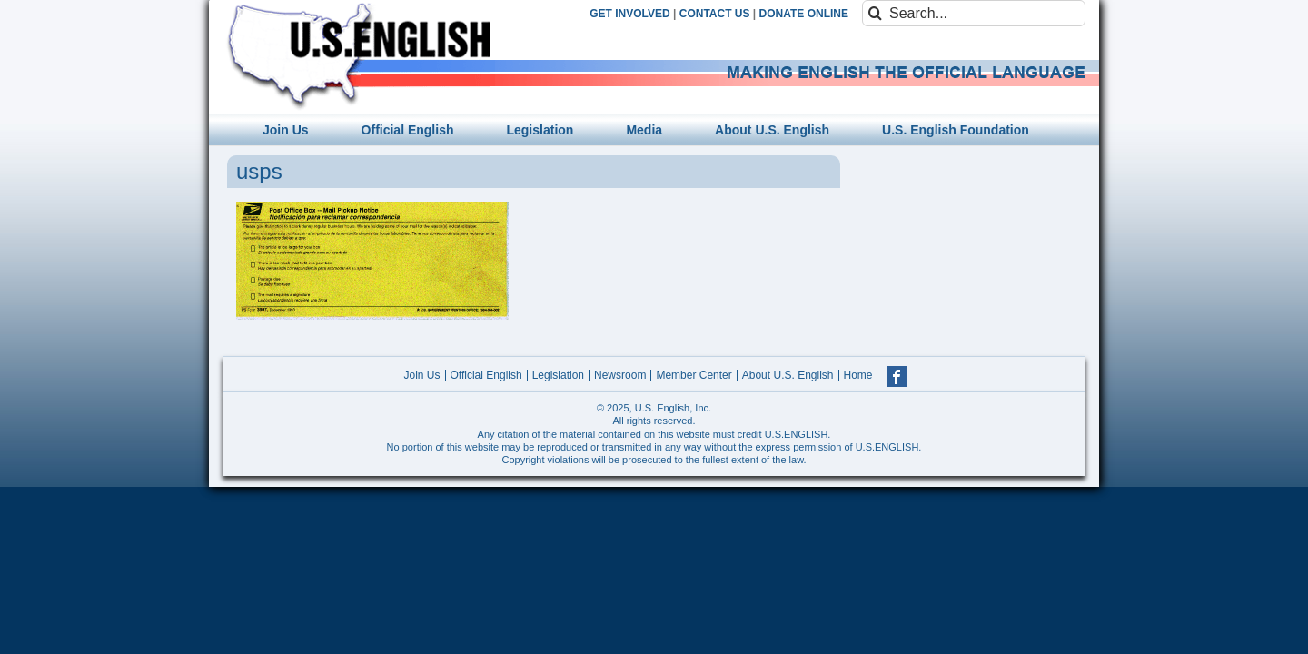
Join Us (421, 375)
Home (858, 375)
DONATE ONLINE (803, 13)
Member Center (693, 375)
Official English (486, 375)
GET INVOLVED (629, 13)
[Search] (875, 13)
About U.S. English (788, 375)
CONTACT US (714, 13)
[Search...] (973, 13)
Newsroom (620, 375)
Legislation (558, 375)
